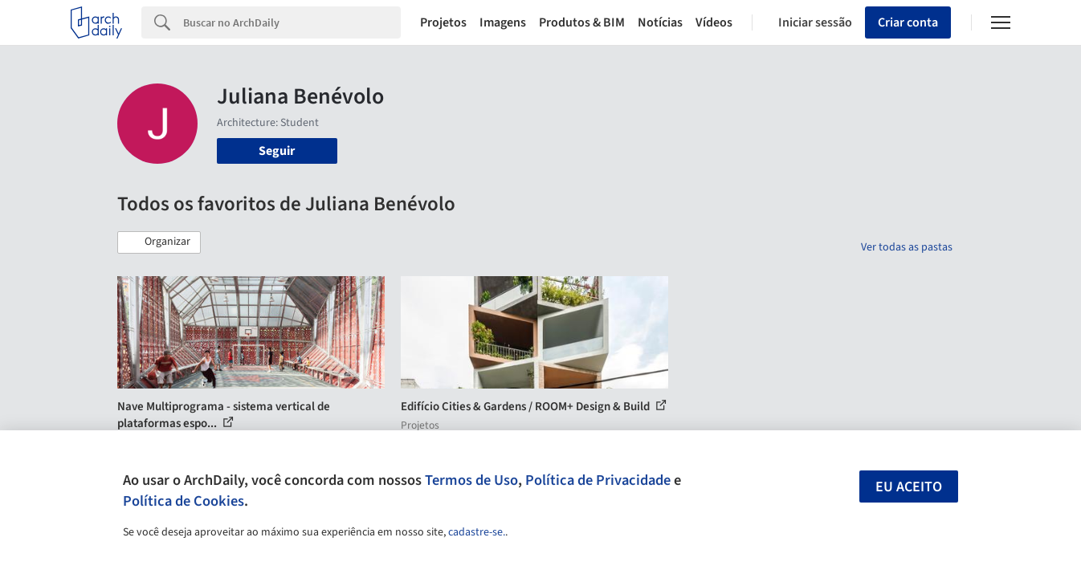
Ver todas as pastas (907, 247)
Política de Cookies (183, 500)
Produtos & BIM (582, 22)
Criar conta (908, 22)
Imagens (502, 22)
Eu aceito (908, 487)
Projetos (443, 22)
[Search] (292, 22)
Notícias (660, 22)
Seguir (277, 151)
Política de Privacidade (598, 480)
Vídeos (714, 22)
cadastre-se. (476, 532)
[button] (159, 242)
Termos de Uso (471, 480)
